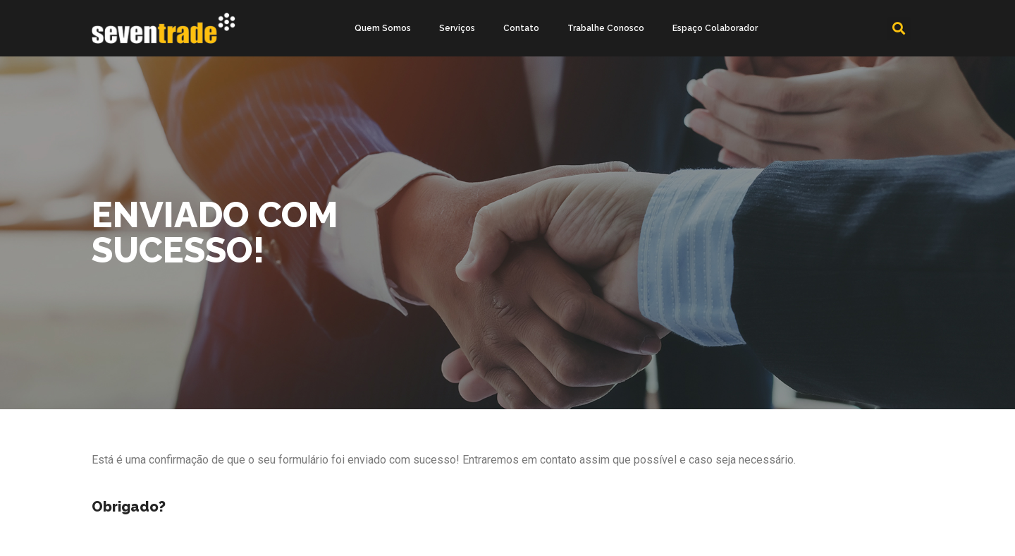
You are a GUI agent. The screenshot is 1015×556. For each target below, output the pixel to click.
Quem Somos (383, 28)
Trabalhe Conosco (605, 28)
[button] (899, 28)
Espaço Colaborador (715, 28)
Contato (521, 28)
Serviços (457, 28)
